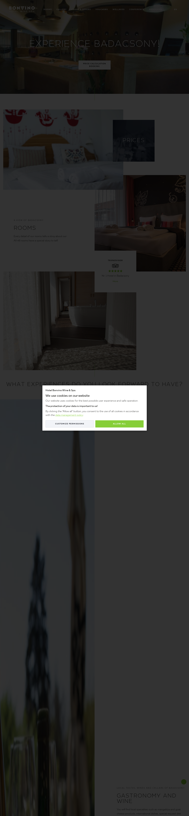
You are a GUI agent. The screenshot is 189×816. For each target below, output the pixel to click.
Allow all (119, 424)
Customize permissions (69, 424)
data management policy (69, 415)
